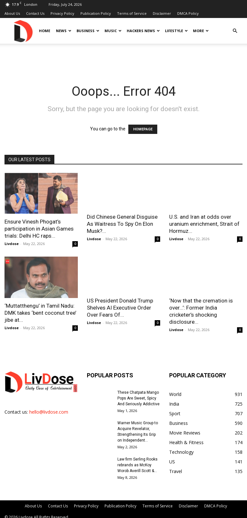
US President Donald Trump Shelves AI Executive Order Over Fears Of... (120, 307)
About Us (12, 13)
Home (44, 30)
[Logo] (23, 31)
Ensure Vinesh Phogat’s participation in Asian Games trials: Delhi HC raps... (39, 228)
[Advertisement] (123, 57)
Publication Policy (95, 13)
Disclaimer (162, 13)
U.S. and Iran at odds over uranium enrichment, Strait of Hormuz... (204, 224)
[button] (234, 31)
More (201, 30)
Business (88, 30)
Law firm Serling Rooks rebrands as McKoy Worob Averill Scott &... (137, 465)
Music (113, 30)
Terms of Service (132, 13)
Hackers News (143, 30)
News (63, 30)
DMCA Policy (188, 13)
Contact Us (35, 13)
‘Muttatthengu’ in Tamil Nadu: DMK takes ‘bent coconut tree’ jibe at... (40, 313)
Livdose (12, 243)
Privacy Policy (62, 13)
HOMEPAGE (142, 129)
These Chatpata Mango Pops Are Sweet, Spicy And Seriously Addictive (138, 398)
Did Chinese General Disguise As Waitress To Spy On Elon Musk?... (122, 224)
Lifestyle (176, 30)
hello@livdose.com (48, 412)
